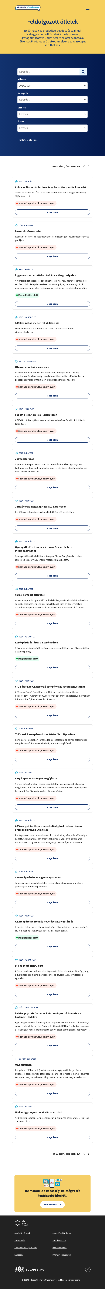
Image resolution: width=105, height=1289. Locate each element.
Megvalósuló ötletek (61, 1233)
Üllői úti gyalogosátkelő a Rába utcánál (38, 1112)
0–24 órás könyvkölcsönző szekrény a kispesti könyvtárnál (50, 687)
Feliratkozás (51, 1204)
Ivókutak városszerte (28, 231)
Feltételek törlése (28, 140)
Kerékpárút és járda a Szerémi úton (36, 642)
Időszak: (22, 79)
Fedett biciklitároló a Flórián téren (36, 415)
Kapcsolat (18, 1254)
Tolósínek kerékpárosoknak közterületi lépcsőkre (45, 734)
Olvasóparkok (23, 1065)
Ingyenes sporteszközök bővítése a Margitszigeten (45, 275)
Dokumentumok (59, 1247)
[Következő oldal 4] (89, 166)
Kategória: (23, 93)
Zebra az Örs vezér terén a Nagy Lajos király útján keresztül (51, 187)
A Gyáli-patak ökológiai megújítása (36, 778)
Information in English (61, 1254)
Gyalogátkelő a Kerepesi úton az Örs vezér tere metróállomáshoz (43, 549)
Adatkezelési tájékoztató (25, 1247)
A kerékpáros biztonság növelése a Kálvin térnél (44, 922)
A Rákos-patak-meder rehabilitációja (37, 323)
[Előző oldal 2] (84, 166)
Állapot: (21, 121)
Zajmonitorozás (24, 459)
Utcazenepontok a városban (32, 367)
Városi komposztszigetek (30, 595)
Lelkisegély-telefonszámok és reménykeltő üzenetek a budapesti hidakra (48, 1015)
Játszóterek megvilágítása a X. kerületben (40, 507)
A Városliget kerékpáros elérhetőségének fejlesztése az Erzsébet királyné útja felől (48, 828)
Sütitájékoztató (59, 1240)
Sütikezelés (19, 1240)
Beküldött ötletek (22, 1233)
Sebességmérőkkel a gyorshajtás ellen (38, 877)
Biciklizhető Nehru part (29, 966)
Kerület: (21, 107)
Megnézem (52, 212)
